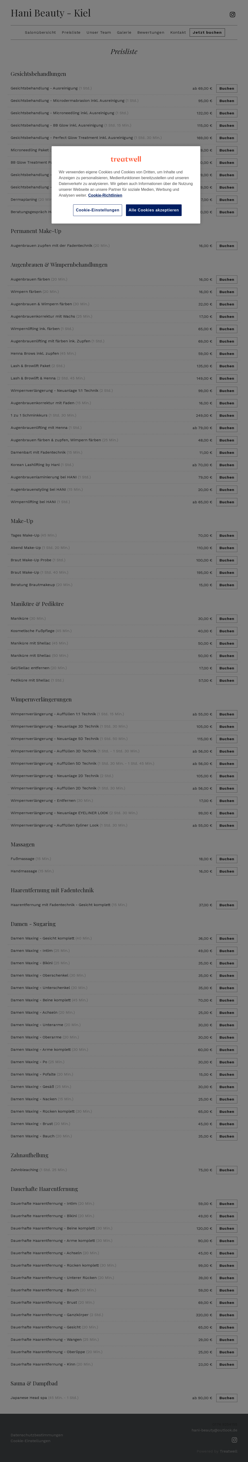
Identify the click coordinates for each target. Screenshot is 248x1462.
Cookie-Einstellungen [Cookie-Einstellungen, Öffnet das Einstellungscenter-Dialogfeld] (97, 210)
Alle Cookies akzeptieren (154, 210)
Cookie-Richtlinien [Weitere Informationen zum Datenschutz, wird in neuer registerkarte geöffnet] (105, 195)
